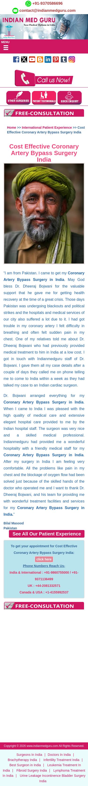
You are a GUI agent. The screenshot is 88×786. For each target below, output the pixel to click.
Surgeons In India (29, 755)
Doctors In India (59, 755)
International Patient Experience (47, 127)
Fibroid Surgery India (31, 770)
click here (44, 559)
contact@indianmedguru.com (47, 10)
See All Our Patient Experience (46, 533)
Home (11, 127)
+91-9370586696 (47, 3)
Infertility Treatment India (61, 760)
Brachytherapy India (22, 760)
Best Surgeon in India (25, 765)
